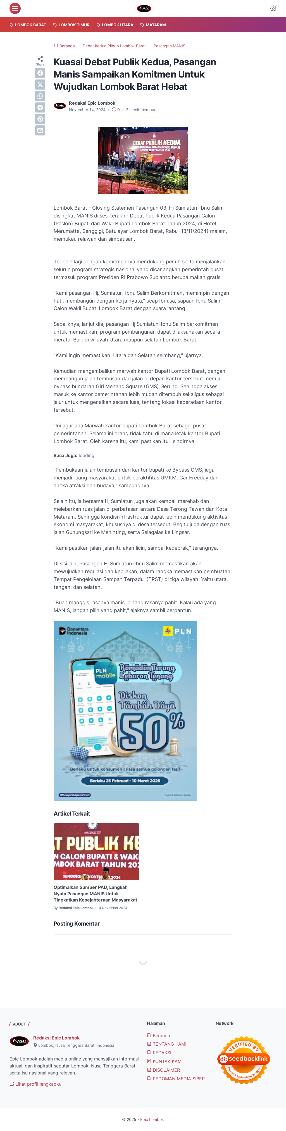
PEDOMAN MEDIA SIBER (176, 1078)
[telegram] (40, 107)
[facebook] (40, 73)
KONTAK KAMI (165, 1061)
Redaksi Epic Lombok (56, 1038)
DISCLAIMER (163, 1070)
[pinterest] (40, 119)
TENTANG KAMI (166, 1044)
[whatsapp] (40, 96)
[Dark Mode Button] (273, 8)
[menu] (15, 8)
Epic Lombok (152, 1119)
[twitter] (40, 84)
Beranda (158, 1035)
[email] (40, 130)
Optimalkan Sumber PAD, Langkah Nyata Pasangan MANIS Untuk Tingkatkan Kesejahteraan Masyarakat (95, 893)
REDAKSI (159, 1052)
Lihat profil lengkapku (35, 1084)
